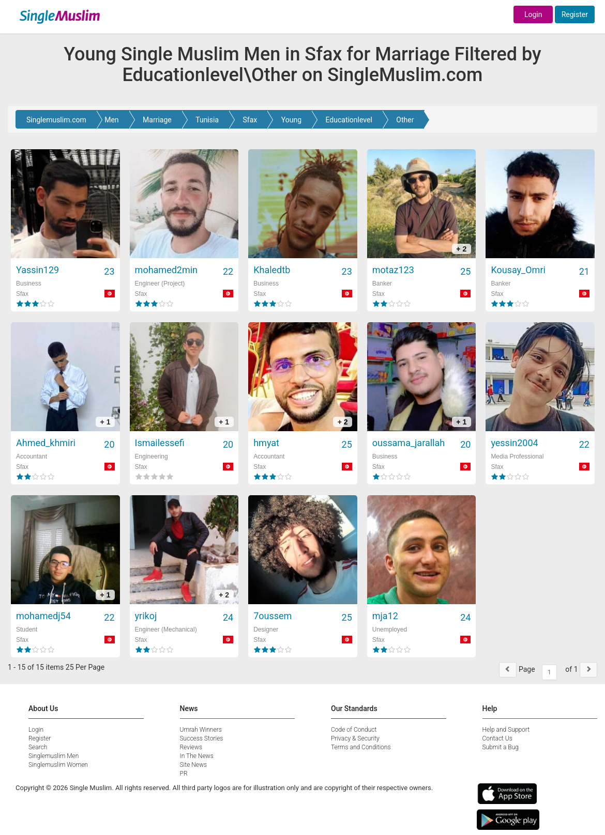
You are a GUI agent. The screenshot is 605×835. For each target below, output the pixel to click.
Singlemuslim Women (58, 764)
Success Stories (201, 738)
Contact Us (497, 738)
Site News (193, 764)
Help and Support (506, 729)
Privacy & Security (355, 738)
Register (575, 14)
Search (37, 747)
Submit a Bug (500, 747)
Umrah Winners (201, 729)
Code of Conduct (353, 729)
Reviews (191, 747)
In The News (197, 756)
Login (533, 14)
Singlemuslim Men (53, 756)
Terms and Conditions (361, 747)
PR (184, 773)
